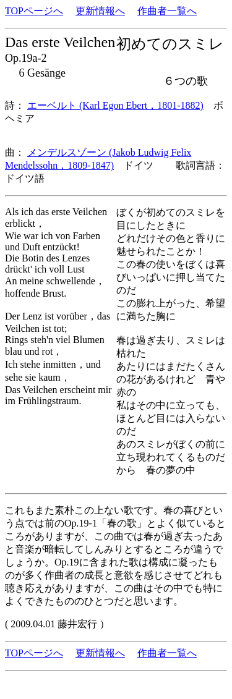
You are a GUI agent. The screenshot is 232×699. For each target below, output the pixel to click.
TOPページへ (34, 11)
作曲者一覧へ (167, 11)
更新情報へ (100, 11)
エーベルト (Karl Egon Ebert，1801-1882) (115, 105)
